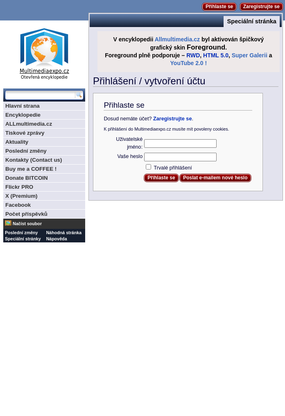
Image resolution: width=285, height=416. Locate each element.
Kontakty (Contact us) (33, 160)
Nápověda (56, 238)
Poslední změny (26, 151)
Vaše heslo (129, 156)
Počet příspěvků (26, 214)
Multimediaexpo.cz (44, 52)
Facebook (18, 205)
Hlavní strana (22, 106)
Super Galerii (249, 55)
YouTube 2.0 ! (188, 63)
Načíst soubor (27, 223)
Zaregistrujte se (261, 6)
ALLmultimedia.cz (28, 124)
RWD (193, 55)
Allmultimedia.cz (177, 39)
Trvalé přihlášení (173, 168)
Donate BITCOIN (26, 178)
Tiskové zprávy (24, 133)
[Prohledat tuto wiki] (40, 94)
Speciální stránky (23, 238)
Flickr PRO (19, 187)
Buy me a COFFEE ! (31, 169)
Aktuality (16, 142)
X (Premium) (21, 196)
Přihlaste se (219, 6)
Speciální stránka (251, 21)
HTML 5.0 (215, 55)
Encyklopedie (23, 115)
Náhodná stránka (63, 232)
